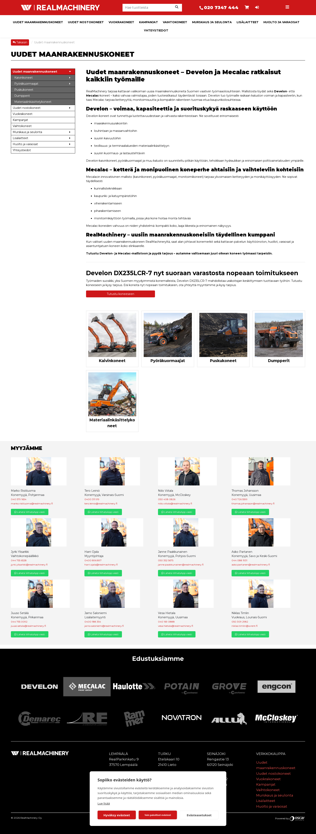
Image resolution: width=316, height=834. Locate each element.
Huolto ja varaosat (281, 22)
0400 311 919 (91, 499)
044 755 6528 (19, 560)
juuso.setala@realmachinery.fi (28, 625)
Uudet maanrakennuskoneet (38, 22)
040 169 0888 (166, 621)
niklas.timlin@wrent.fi (245, 625)
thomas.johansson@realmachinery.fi (253, 503)
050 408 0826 (166, 499)
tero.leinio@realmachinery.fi (100, 503)
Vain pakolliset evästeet (157, 814)
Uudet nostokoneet (86, 22)
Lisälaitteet (248, 22)
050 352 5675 (165, 560)
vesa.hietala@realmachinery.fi (175, 625)
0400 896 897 (93, 560)
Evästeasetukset (199, 815)
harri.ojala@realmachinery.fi (101, 564)
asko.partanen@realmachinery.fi (251, 564)
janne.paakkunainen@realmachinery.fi (181, 564)
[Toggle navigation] (287, 8)
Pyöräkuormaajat (167, 360)
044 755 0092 (19, 621)
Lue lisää (104, 803)
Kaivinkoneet (112, 360)
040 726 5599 (239, 499)
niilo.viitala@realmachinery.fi (175, 503)
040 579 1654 (18, 499)
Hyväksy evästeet (116, 815)
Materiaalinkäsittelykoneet (112, 423)
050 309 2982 (240, 621)
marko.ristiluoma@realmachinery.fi (32, 503)
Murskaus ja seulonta (212, 22)
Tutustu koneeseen (120, 294)
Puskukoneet (223, 360)
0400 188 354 (92, 621)
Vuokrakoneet (121, 22)
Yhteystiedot (156, 30)
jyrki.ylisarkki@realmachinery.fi (29, 564)
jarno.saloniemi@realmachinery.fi (104, 625)
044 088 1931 (239, 560)
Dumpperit (279, 360)
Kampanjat (148, 22)
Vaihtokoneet (175, 22)
